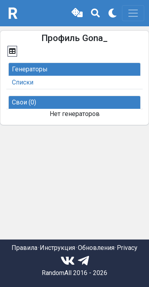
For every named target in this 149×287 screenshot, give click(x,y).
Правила (24, 248)
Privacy (127, 248)
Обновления (96, 248)
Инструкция (57, 248)
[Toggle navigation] (133, 13)
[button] (77, 13)
